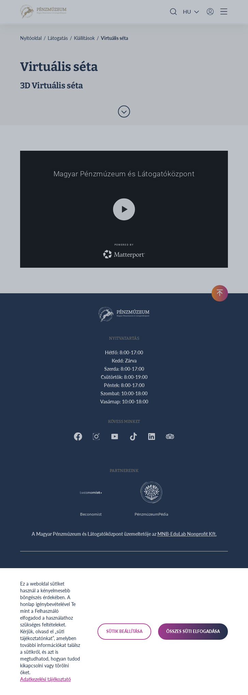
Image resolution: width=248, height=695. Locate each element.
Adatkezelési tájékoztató (45, 679)
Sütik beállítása (124, 631)
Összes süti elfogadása (193, 631)
